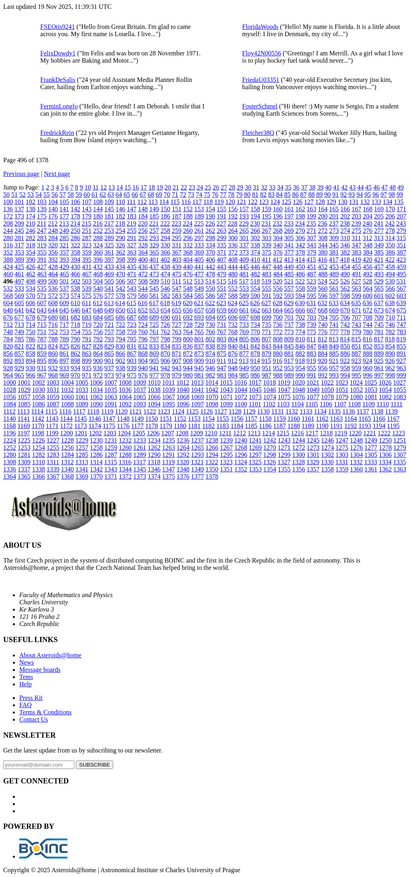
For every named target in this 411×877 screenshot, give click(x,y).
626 (255, 303)
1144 (66, 418)
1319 (168, 462)
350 (390, 245)
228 (232, 223)
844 (278, 346)
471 (131, 274)
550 (210, 288)
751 (42, 331)
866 (120, 353)
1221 (369, 433)
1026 (384, 382)
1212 (239, 433)
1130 (263, 411)
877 (244, 353)
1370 (96, 476)
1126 (206, 411)
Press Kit (31, 697)
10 (88, 187)
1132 (291, 411)
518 (255, 281)
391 (42, 259)
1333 (370, 462)
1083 (399, 397)
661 (244, 310)
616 (142, 303)
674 (390, 310)
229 (243, 223)
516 (232, 281)
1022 (327, 382)
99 (400, 194)
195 (266, 216)
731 (221, 324)
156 (233, 209)
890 (390, 353)
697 (244, 317)
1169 (23, 425)
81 (255, 194)
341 (289, 245)
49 (400, 187)
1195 (393, 425)
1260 (125, 447)
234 (300, 223)
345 (334, 245)
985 (244, 375)
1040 (183, 389)
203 (356, 216)
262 (210, 230)
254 (120, 230)
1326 (269, 462)
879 (266, 353)
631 (311, 303)
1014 (211, 382)
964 (8, 375)
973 (109, 375)
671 (356, 310)
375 (266, 252)
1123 (164, 411)
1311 (53, 462)
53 (30, 194)
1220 (355, 433)
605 (19, 303)
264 (233, 230)
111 (131, 201)
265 (244, 230)
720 (98, 324)
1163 (336, 418)
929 (19, 368)
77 (223, 194)
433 (109, 266)
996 (367, 375)
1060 (67, 397)
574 (75, 295)
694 (210, 317)
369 (199, 252)
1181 (194, 425)
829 (109, 346)
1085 (24, 404)
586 (210, 295)
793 (109, 339)
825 (64, 346)
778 (345, 331)
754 (75, 331)
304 (278, 238)
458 (390, 266)
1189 (308, 425)
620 (187, 303)
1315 (110, 462)
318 (30, 245)
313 (378, 238)
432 (98, 266)
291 (131, 238)
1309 (24, 462)
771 (266, 331)
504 (98, 281)
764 (188, 331)
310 (345, 238)
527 (356, 281)
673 (379, 310)
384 (367, 252)
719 (87, 324)
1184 (237, 425)
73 (191, 194)
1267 (226, 447)
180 (98, 216)
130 (342, 201)
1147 (109, 418)
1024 (356, 382)
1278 (385, 447)
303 (266, 238)
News (26, 662)
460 (8, 274)
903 (131, 360)
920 (322, 360)
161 (289, 209)
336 (233, 245)
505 (109, 281)
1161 (308, 418)
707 (356, 317)
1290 (154, 454)
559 (311, 288)
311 (356, 238)
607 (42, 303)
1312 (67, 462)
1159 (279, 418)
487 (311, 274)
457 (379, 266)
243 (401, 223)
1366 (38, 476)
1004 (67, 382)
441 (199, 266)
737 (289, 324)
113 (153, 201)
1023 (341, 382)
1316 (124, 462)
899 (87, 360)
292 (143, 238)
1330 (327, 462)
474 (165, 274)
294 (165, 238)
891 (401, 353)
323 (87, 245)
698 (255, 317)
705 (334, 317)
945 (199, 368)
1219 (340, 433)
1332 (356, 462)
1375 (168, 476)
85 (287, 194)
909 (199, 360)
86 (295, 194)
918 (300, 360)
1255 (53, 447)
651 (131, 310)
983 (221, 375)
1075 (284, 397)
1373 (139, 476)
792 (98, 339)
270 (300, 230)
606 (30, 303)
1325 (254, 462)
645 (64, 310)
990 (300, 375)
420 (367, 259)
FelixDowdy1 (57, 53)
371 (221, 252)
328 (143, 245)
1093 (139, 404)
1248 (356, 440)
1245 (313, 440)
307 (311, 238)
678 (30, 317)
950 (255, 368)
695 (221, 317)
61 (95, 194)
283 (42, 238)
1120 (121, 411)
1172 (66, 425)
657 (199, 310)
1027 (399, 382)
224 (187, 223)
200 (323, 216)
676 (8, 317)
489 (334, 274)
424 (8, 266)
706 (345, 317)
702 (300, 317)
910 (210, 360)
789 (64, 339)
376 (278, 252)
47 (384, 187)
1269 (255, 447)
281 (19, 238)
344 (323, 245)
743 (356, 324)
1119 (107, 411)
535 (42, 288)
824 (53, 346)
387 (401, 252)
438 (165, 266)
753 (64, 331)
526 (345, 281)
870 (165, 353)
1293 (197, 454)
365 (154, 252)
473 (154, 274)
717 (64, 324)
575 (87, 295)
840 (233, 346)
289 (109, 238)
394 (75, 259)
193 (244, 216)
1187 (279, 425)
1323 (226, 462)
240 (367, 223)
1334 (384, 462)
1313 (81, 462)
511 (176, 281)
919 (311, 360)
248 (53, 230)
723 (131, 324)
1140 (9, 418)
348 (367, 245)
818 (390, 339)
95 (367, 194)
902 (120, 360)
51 (14, 194)
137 (19, 209)
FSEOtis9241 (57, 26)
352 (8, 252)
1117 (79, 411)
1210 (211, 433)
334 (210, 245)
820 (8, 346)
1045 (255, 389)
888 (367, 353)
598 (345, 295)
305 (289, 238)
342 (300, 245)
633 (333, 303)
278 (390, 230)
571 (42, 295)
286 (75, 238)
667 (311, 310)
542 (120, 288)
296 (188, 238)
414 (300, 259)
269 (289, 230)
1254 (38, 447)
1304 (356, 454)
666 (300, 310)
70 (167, 194)
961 (379, 368)
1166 (379, 418)
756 (98, 331)
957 (334, 368)
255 (131, 230)
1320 (182, 462)
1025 (370, 382)
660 (233, 310)
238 (345, 223)
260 (188, 230)
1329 (312, 462)
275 (356, 230)
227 (221, 223)
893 (19, 360)
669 (334, 310)
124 (275, 201)
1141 (23, 418)
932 (53, 368)
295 (176, 238)
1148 (123, 418)
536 (53, 288)
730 (210, 324)
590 (255, 295)
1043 (226, 389)
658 (210, 310)
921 (333, 360)
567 (401, 288)
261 (199, 230)
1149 (137, 418)
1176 (123, 425)
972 (98, 375)
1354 (269, 469)
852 (367, 346)
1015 (226, 382)
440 (188, 266)
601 (379, 295)
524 (322, 281)
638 (390, 303)
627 (266, 303)
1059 (53, 397)
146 (120, 209)
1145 (80, 418)
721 (109, 324)
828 (98, 346)
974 (120, 375)
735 (266, 324)
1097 (197, 404)
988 (278, 375)
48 (392, 187)
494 (390, 274)
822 (30, 346)
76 (215, 194)
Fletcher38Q (258, 132)
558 (300, 288)
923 (356, 360)
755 (87, 331)
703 (311, 317)
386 (390, 252)
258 (165, 230)
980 (188, 375)
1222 (384, 433)
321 (64, 245)
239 (356, 223)
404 (188, 259)
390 (30, 259)
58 (70, 194)
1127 (220, 411)
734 (255, 324)
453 (334, 266)
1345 (139, 469)
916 (277, 360)
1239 (226, 440)
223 (176, 223)
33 (272, 187)
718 (75, 324)
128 (320, 201)
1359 (342, 469)
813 (333, 339)
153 (199, 209)
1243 (284, 440)
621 (198, 303)
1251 (399, 440)
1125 (192, 411)
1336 (9, 469)
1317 (139, 462)
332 (188, 245)
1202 (95, 433)
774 (300, 331)
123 (264, 201)
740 (323, 324)
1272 (298, 447)
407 (221, 259)
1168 (9, 425)
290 (120, 238)
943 (176, 368)
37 (304, 187)
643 (42, 310)
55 (46, 194)
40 (328, 187)
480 (233, 274)
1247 (342, 440)
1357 (313, 469)
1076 (298, 397)
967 (42, 375)
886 (345, 353)
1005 (81, 382)
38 (312, 187)
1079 (342, 397)
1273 (313, 447)
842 (255, 346)
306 (300, 238)
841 (244, 346)
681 (64, 317)
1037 (139, 389)
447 (266, 266)
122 (252, 201)
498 (30, 281)
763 (176, 331)
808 (278, 339)
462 (30, 274)
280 (8, 238)
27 (224, 187)
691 (176, 317)
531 (401, 281)
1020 (298, 382)
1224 (9, 440)
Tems (26, 676)
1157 (251, 418)
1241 (255, 440)
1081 (370, 397)
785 (19, 339)
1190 (322, 425)
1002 (38, 382)
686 (120, 317)
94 (359, 194)
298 (210, 238)
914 (255, 360)
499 (42, 281)
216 (97, 223)
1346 (154, 469)
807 (266, 339)
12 (103, 187)
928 (8, 368)
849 (334, 346)
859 (42, 353)
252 (98, 230)
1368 (67, 476)
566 (390, 288)
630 (300, 303)
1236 (183, 440)
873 (199, 353)
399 (131, 259)
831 (131, 346)
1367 (53, 476)
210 (30, 223)
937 (109, 368)
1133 (306, 411)
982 (210, 375)
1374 (154, 476)
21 (176, 187)
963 (401, 368)
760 (143, 331)
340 (278, 245)
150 (165, 209)
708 (367, 317)
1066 (154, 397)
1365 (24, 476)
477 (199, 274)
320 (53, 245)
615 (131, 303)
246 (30, 230)
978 (165, 375)
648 (98, 310)
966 (30, 375)
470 (120, 274)
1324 (240, 462)
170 (390, 209)
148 (143, 209)
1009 (139, 382)
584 (188, 295)
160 (278, 209)
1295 (226, 454)
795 (131, 339)
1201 (81, 433)
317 (19, 245)
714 (30, 324)
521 (288, 281)
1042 (212, 389)
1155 (222, 418)
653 (154, 310)
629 (288, 303)
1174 (94, 425)
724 (143, 324)
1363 (399, 469)
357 (64, 252)
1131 (277, 411)
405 (199, 259)
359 (87, 252)
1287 (110, 454)
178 (75, 216)
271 (311, 230)
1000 (9, 382)
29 (240, 187)
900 (98, 360)
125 (286, 201)
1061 (81, 397)
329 (154, 245)
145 (109, 209)
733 (244, 324)
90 (327, 194)
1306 (385, 454)
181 (109, 216)
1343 (110, 469)
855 (401, 346)
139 (42, 209)
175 (42, 216)
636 (367, 303)
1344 (125, 469)
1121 (135, 411)
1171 (52, 425)
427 (42, 266)
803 (221, 339)
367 (176, 252)
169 (379, 209)
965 (19, 375)
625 (243, 303)
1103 (283, 404)
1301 (313, 454)
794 (120, 339)
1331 (341, 462)
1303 (342, 454)
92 (343, 194)
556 (278, 288)
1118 (93, 411)
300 (233, 238)
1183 (222, 425)
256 (143, 230)
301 (244, 238)
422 (390, 259)
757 (109, 331)
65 (127, 194)
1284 (67, 454)
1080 (356, 397)
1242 (269, 440)
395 (87, 259)
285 (64, 238)
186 (165, 216)
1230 (96, 440)
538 (75, 288)
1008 (125, 382)
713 (19, 324)
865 (109, 353)
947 (221, 368)
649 (109, 310)
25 (208, 187)
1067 (168, 397)
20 (168, 187)
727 (176, 324)
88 (311, 194)
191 (221, 216)
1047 (284, 389)
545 (154, 288)
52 (22, 194)
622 (210, 303)
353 (19, 252)
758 (120, 331)
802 (210, 339)
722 (120, 324)
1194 (379, 425)
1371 (110, 476)
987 (266, 375)
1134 (320, 411)
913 (243, 360)
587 (221, 295)
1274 (327, 447)
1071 (226, 397)
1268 (240, 447)
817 (378, 339)
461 (19, 274)
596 (323, 295)
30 (248, 187)
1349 (197, 469)
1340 (67, 469)
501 (64, 281)
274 (345, 230)
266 (255, 230)
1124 (178, 411)
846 (300, 346)
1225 (24, 440)
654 (165, 310)
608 (53, 303)
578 (120, 295)
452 (323, 266)
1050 (327, 389)
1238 (212, 440)
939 (131, 368)
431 (87, 266)
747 (401, 324)
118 (208, 201)
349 (379, 245)
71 (175, 194)
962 (390, 368)
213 (64, 223)
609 (64, 303)
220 (142, 223)
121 (241, 201)
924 (367, 360)
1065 (139, 397)
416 (322, 259)
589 (244, 295)
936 (98, 368)
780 (367, 331)
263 (221, 230)
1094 (154, 404)
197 (289, 216)
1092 (125, 404)
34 (280, 187)
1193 (364, 425)
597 (334, 295)
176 (53, 216)
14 (119, 187)
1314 (96, 462)
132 (365, 201)
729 (199, 324)
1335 (399, 462)
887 (356, 353)
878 (255, 353)
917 (288, 360)
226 (210, 223)
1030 (38, 389)
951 (266, 368)
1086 (38, 404)
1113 (23, 411)
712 (8, 324)
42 (344, 187)
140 (53, 209)
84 (279, 194)
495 (401, 274)
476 (188, 274)
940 (143, 368)
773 (289, 331)
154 (210, 209)
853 (379, 346)
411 (266, 259)
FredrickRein (57, 132)
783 (401, 331)
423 (401, 259)
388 (8, 259)
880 (278, 353)
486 (300, 274)
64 (119, 194)
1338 (38, 469)
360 (98, 252)
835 (176, 346)
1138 (377, 411)
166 (345, 209)
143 (87, 209)
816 (367, 339)
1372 (125, 476)
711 (401, 317)
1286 (96, 454)
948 (233, 368)
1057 (24, 397)
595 (311, 295)
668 (323, 310)
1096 (183, 404)
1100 (240, 404)
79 (239, 194)
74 (199, 194)
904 (143, 360)
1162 (322, 418)
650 (120, 310)
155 (221, 209)
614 (120, 303)
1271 (284, 447)
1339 (53, 469)
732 (233, 324)
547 (176, 288)
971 (87, 375)
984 (233, 375)
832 (143, 346)
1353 (255, 469)
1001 (24, 382)
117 (196, 201)
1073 (255, 397)
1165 (364, 418)
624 (232, 303)
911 (221, 360)
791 (87, 339)
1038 (154, 389)
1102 (269, 404)
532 (8, 288)
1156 (237, 418)
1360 (356, 469)
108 (98, 201)
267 (266, 230)
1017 (254, 382)
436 (143, 266)
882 (300, 353)
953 (289, 368)
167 (356, 209)
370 (210, 252)
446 (255, 266)
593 (289, 295)
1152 (180, 418)
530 (390, 281)
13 (111, 187)
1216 (297, 433)
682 (75, 317)
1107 (340, 404)
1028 (9, 389)
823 (42, 346)
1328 (298, 462)
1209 (196, 433)
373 (244, 252)
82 (263, 194)
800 (188, 339)
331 (176, 245)
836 (188, 346)
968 (53, 375)
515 (221, 281)
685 (109, 317)
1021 (312, 382)
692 (188, 317)
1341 (81, 469)
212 (52, 223)
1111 (397, 404)
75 (207, 194)
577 (109, 295)
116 (186, 201)
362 (120, 252)
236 (322, 223)
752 (53, 331)
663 (266, 310)
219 (131, 223)
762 (165, 331)
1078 (327, 397)
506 (120, 281)
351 (401, 245)
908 (188, 360)
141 (64, 209)
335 (221, 245)
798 (165, 339)
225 (198, 223)
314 (390, 238)
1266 (212, 447)
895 (42, 360)
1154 (208, 418)
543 (131, 288)
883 (311, 353)
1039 (168, 389)
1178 (151, 425)
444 (233, 266)
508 (143, 281)
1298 (269, 454)
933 (64, 368)
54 (38, 194)
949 (244, 368)
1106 (325, 404)
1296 (240, 454)
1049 (313, 389)
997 (379, 375)
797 (154, 339)
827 (87, 346)
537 (64, 288)
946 (210, 368)
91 (335, 194)
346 (345, 245)
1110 (382, 404)
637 (378, 303)
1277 (370, 447)
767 (221, 331)
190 (210, 216)
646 (75, 310)
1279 (399, 447)
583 (176, 295)
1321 (197, 462)
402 (165, 259)
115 (174, 201)
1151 (165, 418)
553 (244, 288)
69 (159, 194)
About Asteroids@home (50, 655)
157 (244, 209)
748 (8, 331)
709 (379, 317)
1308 (9, 462)
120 (230, 201)
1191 (336, 425)
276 (367, 230)
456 (367, 266)
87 (303, 194)
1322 (211, 462)
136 (8, 209)
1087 (53, 404)
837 (199, 346)
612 (97, 303)
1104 (297, 404)
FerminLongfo (58, 106)
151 (176, 209)
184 (143, 216)
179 (87, 216)
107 (87, 201)
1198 (38, 433)
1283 (53, 454)
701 (289, 317)
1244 (298, 440)
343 (311, 245)
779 (356, 331)
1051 (342, 389)
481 (244, 274)
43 (352, 187)
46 (376, 187)
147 (131, 209)
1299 (284, 454)
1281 (24, 454)
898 (75, 360)
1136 (348, 411)
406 (210, 259)
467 (87, 274)
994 (345, 375)
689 (154, 317)
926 (390, 360)
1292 (183, 454)
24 (200, 187)
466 (75, 274)
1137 (362, 411)
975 (131, 375)
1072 (240, 397)
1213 (254, 433)
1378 (212, 476)
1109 (368, 404)
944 (188, 368)
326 (120, 245)
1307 (399, 454)
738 (300, 324)
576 (98, 295)
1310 (38, 462)
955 (311, 368)
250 (75, 230)
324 (98, 245)
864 (98, 353)
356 (53, 252)
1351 (226, 469)
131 (353, 201)
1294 (212, 454)
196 (278, 216)
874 (210, 353)
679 (42, 317)
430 (75, 266)
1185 (251, 425)
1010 (154, 382)
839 (221, 346)
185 (154, 216)
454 (345, 266)
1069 (197, 397)
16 (135, 187)
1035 (110, 389)
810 (300, 339)
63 (111, 194)
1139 (391, 411)
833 (154, 346)
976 (143, 375)
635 (356, 303)
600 (367, 295)
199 (311, 216)
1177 (137, 425)
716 (53, 324)
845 (289, 346)
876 (233, 353)
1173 (80, 425)
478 (210, 274)
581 (154, 295)
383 (356, 252)
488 (323, 274)
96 (375, 194)
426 (30, 266)
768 (233, 331)
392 (53, 259)
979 (176, 375)
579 (131, 295)
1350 (212, 469)
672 (367, 310)
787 (42, 339)
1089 (81, 404)
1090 (96, 404)
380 (323, 252)
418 (345, 259)
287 (87, 238)
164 (323, 209)
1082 (385, 397)
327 (131, 245)
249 (64, 230)
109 (109, 201)
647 (87, 310)
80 (247, 194)
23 (192, 187)
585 (199, 295)
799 (176, 339)
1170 (38, 425)
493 (379, 274)
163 (311, 209)
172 (8, 216)
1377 (197, 476)
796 (143, 339)
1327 (283, 462)
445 (244, 266)
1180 (180, 425)
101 (19, 201)
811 (311, 339)
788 (53, 339)
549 (199, 288)
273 (334, 230)
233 (288, 223)
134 (387, 201)
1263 (168, 447)
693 (199, 317)
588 (233, 295)
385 (379, 252)
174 (30, 216)
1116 (65, 411)
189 (199, 216)
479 (221, 274)
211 (41, 223)
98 (392, 194)
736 (278, 324)
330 (165, 245)
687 (131, 317)
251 (87, 230)
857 (19, 353)
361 (109, 252)
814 (345, 339)
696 (233, 317)
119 (219, 201)
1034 (96, 389)
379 (311, 252)
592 (278, 295)
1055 (399, 389)
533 (19, 288)
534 (30, 288)
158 (255, 209)
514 (210, 281)
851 (356, 346)
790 (75, 339)
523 (311, 281)
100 (8, 201)
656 (188, 310)
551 (221, 288)
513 (198, 281)
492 (367, 274)
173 (19, 216)
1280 (9, 454)
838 (210, 346)
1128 (235, 411)
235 (311, 223)
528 (367, 281)
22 (184, 187)
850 (345, 346)
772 (278, 331)
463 (42, 274)
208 (8, 223)
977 (154, 375)
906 (165, 360)
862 (75, 353)
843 (266, 346)
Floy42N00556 (261, 53)
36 (296, 187)
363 (131, 252)
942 (165, 368)
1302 (327, 454)
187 (176, 216)
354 (30, 252)
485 (289, 274)
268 (278, 230)
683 (87, 317)
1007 (110, 382)
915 (266, 360)
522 (300, 281)
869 (154, 353)
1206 (153, 433)
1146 (94, 418)
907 (176, 360)
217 (109, 223)
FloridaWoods (260, 26)
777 (334, 331)
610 (75, 303)
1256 (67, 447)
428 (53, 266)
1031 (53, 389)
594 (300, 295)
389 (19, 259)
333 (199, 245)
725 (154, 324)
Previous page (21, 173)
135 (398, 201)
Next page (57, 173)
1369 (81, 476)
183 (131, 216)
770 (255, 331)
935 (87, 368)
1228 (67, 440)
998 (390, 375)
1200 (66, 433)
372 (233, 252)
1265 (197, 447)
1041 (197, 389)
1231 (110, 440)
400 (143, 259)
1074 (269, 397)
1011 (168, 382)
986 (255, 375)
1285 (81, 454)
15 (127, 187)
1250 (385, 440)
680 (53, 317)
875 (221, 353)
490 (345, 274)
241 (378, 223)
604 (8, 303)
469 (109, 274)
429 (64, 266)
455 (356, 266)
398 (120, 259)
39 (320, 187)
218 (120, 223)
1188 (293, 425)
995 (356, 375)
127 (308, 201)
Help (25, 684)
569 (19, 295)
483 (266, 274)
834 (165, 346)
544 (143, 288)
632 (322, 303)
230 (255, 223)
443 (221, 266)
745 (379, 324)
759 (131, 331)
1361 (370, 469)
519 (266, 281)
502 (75, 281)
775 (311, 331)
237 (333, 223)
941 (154, 368)
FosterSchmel (259, 106)
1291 (168, 454)
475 (176, 274)
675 (401, 310)
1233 (139, 440)
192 (233, 216)
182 (120, 216)
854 (390, 346)
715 (42, 324)
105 (64, 201)
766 (210, 331)
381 (334, 252)
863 (87, 353)
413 (288, 259)
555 (266, 288)
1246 (327, 440)
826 (75, 346)
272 (323, 230)
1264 (183, 447)
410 (255, 259)
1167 (393, 418)
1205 (138, 433)
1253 (24, 447)
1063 (110, 397)
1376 (183, 476)
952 (278, 368)
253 (109, 230)
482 (255, 274)
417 (333, 259)
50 (6, 194)
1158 (265, 418)
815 (356, 339)
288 (98, 238)
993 (334, 375)
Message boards (40, 669)
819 (401, 339)
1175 (109, 425)
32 (264, 187)
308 (323, 238)
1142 (38, 418)
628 (277, 303)
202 (345, 216)
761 (154, 331)
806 (255, 339)
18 (152, 187)
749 (19, 331)
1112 (9, 411)
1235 (168, 440)
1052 (356, 389)
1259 (110, 447)
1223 (398, 433)
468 (98, 274)
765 (199, 331)
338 (255, 245)
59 (78, 194)
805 (244, 339)
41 (336, 187)
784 (8, 339)
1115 (51, 411)
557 (289, 288)
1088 (67, 404)
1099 (226, 404)
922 (345, 360)
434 (120, 266)
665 (289, 310)
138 (30, 209)
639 (401, 303)
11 (96, 187)
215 (86, 223)
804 (233, 339)
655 (176, 310)
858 (30, 353)
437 (154, 266)
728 (188, 324)
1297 (255, 454)
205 (379, 216)
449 (289, 266)
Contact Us (33, 719)
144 (98, 209)
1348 (183, 469)
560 (323, 288)
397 (109, 259)
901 (109, 360)
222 (165, 223)
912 (232, 360)
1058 (38, 397)
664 (278, 310)
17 (143, 187)
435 (131, 266)
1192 (350, 425)
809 (289, 339)
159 (266, 209)
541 (109, 288)
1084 (9, 404)
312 (367, 238)
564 (367, 288)
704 (323, 317)
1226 (38, 440)
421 (378, 259)
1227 (53, 440)
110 (120, 201)
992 (323, 375)
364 (143, 252)
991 (311, 375)
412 (277, 259)
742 (345, 324)
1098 (212, 404)
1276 (356, 447)
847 (311, 346)
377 (289, 252)
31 (256, 187)
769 (244, 331)
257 (154, 230)
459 (401, 266)
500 (53, 281)
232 (277, 223)
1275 (342, 447)
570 (30, 295)
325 (109, 245)
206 (390, 216)
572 (53, 295)
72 (183, 194)
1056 (9, 397)
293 (154, 238)
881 (289, 353)
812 (322, 339)
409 (244, 259)
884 (323, 353)
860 (53, 353)
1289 (139, 454)
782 (390, 331)
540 (98, 288)
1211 (225, 433)
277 (379, 230)
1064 (125, 397)
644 (53, 310)
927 (401, 360)
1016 (240, 382)
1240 (240, 440)
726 (165, 324)
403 (176, 259)
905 (154, 360)
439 (176, 266)
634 (345, 303)
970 (75, 375)
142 (75, 209)
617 (154, 303)
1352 (240, 469)
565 (379, 288)
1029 (24, 389)
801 (199, 339)
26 (216, 187)
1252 (9, 447)
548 (188, 288)
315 (401, 238)
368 (188, 252)
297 (199, 238)
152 (188, 209)
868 (143, 353)
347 (356, 245)
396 (98, 259)
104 (53, 201)
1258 (96, 447)
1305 (370, 454)
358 (75, 252)
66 (135, 194)
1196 (9, 433)
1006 (96, 382)
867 (131, 353)
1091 (110, 404)
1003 (53, 382)
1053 (370, 389)
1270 (269, 447)
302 (255, 238)
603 (401, 295)
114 (164, 201)
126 (297, 201)
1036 (125, 389)
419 (356, 259)
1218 (326, 433)
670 (345, 310)
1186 (265, 425)
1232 (125, 440)
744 (367, 324)
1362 (385, 469)
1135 (334, 411)
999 (401, 375)
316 (8, 245)
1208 (182, 433)
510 (165, 281)
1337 (24, 469)
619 (176, 303)
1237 (197, 440)
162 (300, 209)
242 (390, 223)
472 (143, 274)
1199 (52, 433)
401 (154, 259)
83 (271, 194)
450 (300, 266)
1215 (283, 433)
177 (64, 216)
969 (64, 375)
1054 (385, 389)
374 (255, 252)
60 (86, 194)
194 (255, 216)
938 (120, 368)
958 (345, 368)
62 (103, 194)
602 (390, 295)
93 (351, 194)
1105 (311, 404)
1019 (283, 382)
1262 (154, 447)
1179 (165, 425)
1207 (167, 433)
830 (120, 346)
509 (154, 281)
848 (323, 346)
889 (379, 353)
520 (277, 281)
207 (401, 216)
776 (323, 331)
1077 (313, 397)
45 (368, 187)
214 (75, 223)
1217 (311, 433)
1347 (168, 469)
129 (331, 201)
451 (311, 266)
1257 (81, 447)
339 (266, 245)
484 (278, 274)
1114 (37, 411)
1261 (139, 447)
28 (232, 187)
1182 (208, 425)
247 (42, 230)
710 (390, 317)
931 (42, 368)
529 (378, 281)
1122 (149, 411)
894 (30, 360)
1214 (268, 433)
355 (42, 252)
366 (165, 252)
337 (244, 245)
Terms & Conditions (45, 712)
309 (334, 238)
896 (53, 360)
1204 (124, 433)
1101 (254, 404)
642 (30, 310)
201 (334, 216)
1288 (125, 454)
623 (221, 303)
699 (266, 317)
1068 (183, 397)
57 (62, 194)
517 (243, 281)
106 (75, 201)
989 (289, 375)
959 (356, 368)
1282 (38, 454)
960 (367, 368)
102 (30, 201)
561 (334, 288)
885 (334, 353)
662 (255, 310)
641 (19, 310)
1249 (370, 440)
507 (131, 281)
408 (233, 259)
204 (367, 216)
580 (143, 295)
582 (165, 295)
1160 (293, 418)
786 (30, 339)
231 (266, 223)
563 (356, 288)
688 (143, 317)
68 (151, 194)
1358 (327, 469)
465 (64, 274)
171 (401, 209)
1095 (168, 404)
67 (143, 194)
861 (64, 353)
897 (64, 360)
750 (30, 331)
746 (390, 324)
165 (334, 209)
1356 (298, 469)
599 (356, 295)
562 (345, 288)
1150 (151, 418)
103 (42, 201)
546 (165, 288)
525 (333, 281)
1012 (182, 382)
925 (378, 360)
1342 (96, 469)
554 (255, 288)
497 (19, 281)
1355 (284, 469)
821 (19, 346)
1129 (249, 411)
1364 (9, 476)
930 (30, 368)
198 (300, 216)
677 (19, 317)
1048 (298, 389)
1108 (354, 404)
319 (42, 245)
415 (311, 259)
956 (323, 368)
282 (30, 238)
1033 (81, 389)
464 (53, 274)
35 (288, 187)
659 (221, 310)
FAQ (25, 705)
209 (19, 223)
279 (401, 230)
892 (8, 360)
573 (64, 295)
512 (187, 281)
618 (165, 303)
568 (8, 295)
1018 (269, 382)
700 (278, 317)
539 (87, 288)
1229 (81, 440)
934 (75, 368)
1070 (212, 397)
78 (231, 194)
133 (376, 201)
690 (165, 317)
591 (266, 295)
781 (379, 331)
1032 (67, 389)
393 (64, 259)
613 (109, 303)
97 (383, 194)
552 (233, 288)
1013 (197, 382)
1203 (110, 433)
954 (300, 368)
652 (143, 310)
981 (199, 375)
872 (188, 353)
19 (160, 187)
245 (19, 230)
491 (356, 274)
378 (300, 252)
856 (8, 353)
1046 (269, 389)
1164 (350, 418)
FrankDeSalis (57, 79)
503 (87, 281)
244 (8, 230)
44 (360, 187)
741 (334, 324)
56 (54, 194)
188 (188, 216)
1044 (240, 389)
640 (8, 310)
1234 (154, 440)
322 (75, 245)
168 (367, 209)
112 (141, 201)
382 (345, 252)
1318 (153, 462)
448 (278, 266)
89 (319, 194)
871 (176, 353)
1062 (96, 397)
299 (221, 238)
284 (53, 238)
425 (19, 266)
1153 (194, 418)
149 (154, 209)
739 (311, 324)
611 (86, 303)
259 (176, 230)
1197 (23, 433)
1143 (52, 418)
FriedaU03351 (260, 79)
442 (210, 266)
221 (154, 223)
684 (98, 317)
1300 (298, 454)
